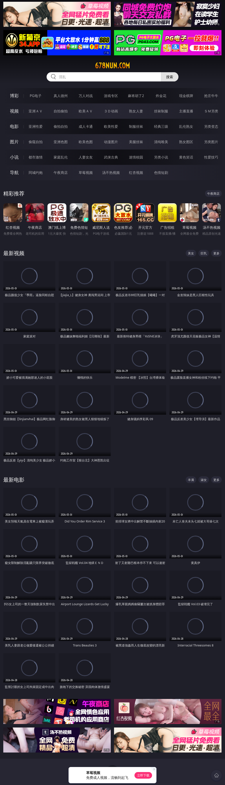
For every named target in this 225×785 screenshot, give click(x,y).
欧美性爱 (111, 126)
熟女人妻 (136, 111)
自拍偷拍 (61, 111)
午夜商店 (61, 172)
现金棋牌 (186, 95)
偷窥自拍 (36, 141)
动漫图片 (111, 141)
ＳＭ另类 (211, 111)
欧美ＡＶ (86, 111)
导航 (14, 172)
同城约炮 (36, 172)
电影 (14, 126)
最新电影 (13, 479)
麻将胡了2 (136, 95)
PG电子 (35, 95)
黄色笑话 (186, 157)
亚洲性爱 (36, 126)
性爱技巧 (211, 157)
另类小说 (161, 157)
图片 (14, 142)
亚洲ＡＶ (36, 111)
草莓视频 (86, 172)
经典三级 (161, 126)
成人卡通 (86, 126)
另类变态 (211, 126)
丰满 (191, 480)
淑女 (204, 480)
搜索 (169, 76)
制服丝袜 (136, 126)
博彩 (14, 96)
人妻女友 (86, 157)
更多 (216, 253)
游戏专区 (111, 95)
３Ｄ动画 (111, 111)
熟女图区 (186, 141)
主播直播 (186, 111)
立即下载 (143, 775)
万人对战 (86, 95)
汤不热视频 (111, 172)
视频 (14, 111)
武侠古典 (111, 157)
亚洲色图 (61, 141)
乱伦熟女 (186, 126)
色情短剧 (161, 172)
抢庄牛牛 (211, 95)
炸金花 (161, 95)
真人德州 (61, 95)
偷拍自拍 (61, 126)
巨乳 (204, 253)
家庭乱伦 (61, 157)
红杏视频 (136, 172)
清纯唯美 (161, 141)
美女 (191, 253)
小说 (14, 157)
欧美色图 (86, 141)
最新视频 (13, 253)
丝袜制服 (161, 111)
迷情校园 (136, 157)
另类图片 (211, 141)
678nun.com (112, 65)
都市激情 (36, 157)
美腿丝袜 (136, 141)
